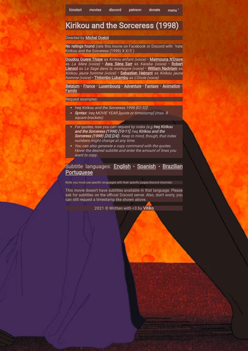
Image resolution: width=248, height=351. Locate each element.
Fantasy (152, 86)
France (89, 86)
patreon (135, 10)
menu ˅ (173, 10)
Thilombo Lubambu (111, 77)
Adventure (132, 86)
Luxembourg (109, 86)
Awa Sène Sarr (118, 64)
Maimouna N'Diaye (166, 59)
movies (95, 10)
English (122, 166)
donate (154, 10)
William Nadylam (162, 68)
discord (115, 10)
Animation (171, 86)
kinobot (75, 10)
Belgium (72, 86)
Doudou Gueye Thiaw (84, 59)
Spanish (146, 166)
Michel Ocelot (97, 38)
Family (71, 90)
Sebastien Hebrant (136, 73)
